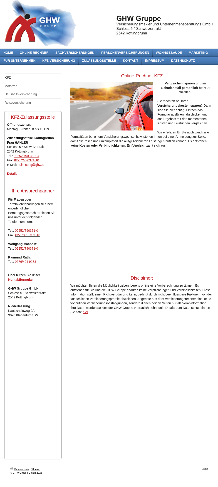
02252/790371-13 (26, 156)
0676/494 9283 (25, 261)
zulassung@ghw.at (31, 165)
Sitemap (35, 469)
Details (12, 173)
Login (205, 468)
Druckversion (19, 469)
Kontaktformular (20, 279)
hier (85, 312)
